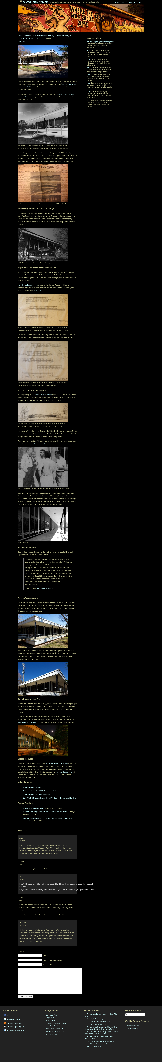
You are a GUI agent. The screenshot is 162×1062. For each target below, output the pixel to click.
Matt (88, 68)
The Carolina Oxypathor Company (98, 1021)
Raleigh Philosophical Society (56, 1023)
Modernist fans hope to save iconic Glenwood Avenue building (45, 812)
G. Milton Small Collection (42, 395)
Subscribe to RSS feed (13, 1023)
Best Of (132, 2)
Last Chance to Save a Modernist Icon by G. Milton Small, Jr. (44, 36)
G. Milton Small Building (32, 787)
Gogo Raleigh (50, 1018)
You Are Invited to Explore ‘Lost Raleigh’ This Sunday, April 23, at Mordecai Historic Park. (101, 1028)
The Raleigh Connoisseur (54, 1029)
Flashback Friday (133, 1028)
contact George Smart (65, 772)
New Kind (37, 290)
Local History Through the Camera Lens (100, 1041)
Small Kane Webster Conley (28, 722)
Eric (88, 50)
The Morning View (133, 1025)
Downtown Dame (52, 1015)
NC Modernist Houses (45, 589)
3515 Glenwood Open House (33, 808)
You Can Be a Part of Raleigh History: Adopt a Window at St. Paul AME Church (101, 1033)
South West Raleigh (52, 1026)
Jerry (88, 100)
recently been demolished (39, 444)
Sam (88, 74)
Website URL (47, 964)
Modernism (40, 39)
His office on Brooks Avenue (28, 285)
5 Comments (21, 41)
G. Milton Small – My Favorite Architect (37, 794)
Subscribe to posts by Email (14, 1027)
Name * (45, 956)
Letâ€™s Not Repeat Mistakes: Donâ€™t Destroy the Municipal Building (49, 798)
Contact (140, 2)
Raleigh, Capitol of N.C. (95, 1046)
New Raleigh (50, 1020)
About (124, 2)
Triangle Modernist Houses (55, 1031)
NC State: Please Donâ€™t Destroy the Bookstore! (41, 791)
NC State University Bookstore (57, 763)
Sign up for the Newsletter (14, 1030)
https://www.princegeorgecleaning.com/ (100, 42)
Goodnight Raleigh (36, 1)
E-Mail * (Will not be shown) (53, 960)
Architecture (32, 39)
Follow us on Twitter (12, 1019)
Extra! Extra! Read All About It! (97, 1044)
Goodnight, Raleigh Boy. (95, 1019)
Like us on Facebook (12, 1016)
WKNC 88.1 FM (51, 1034)
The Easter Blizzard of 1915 (96, 1024)
